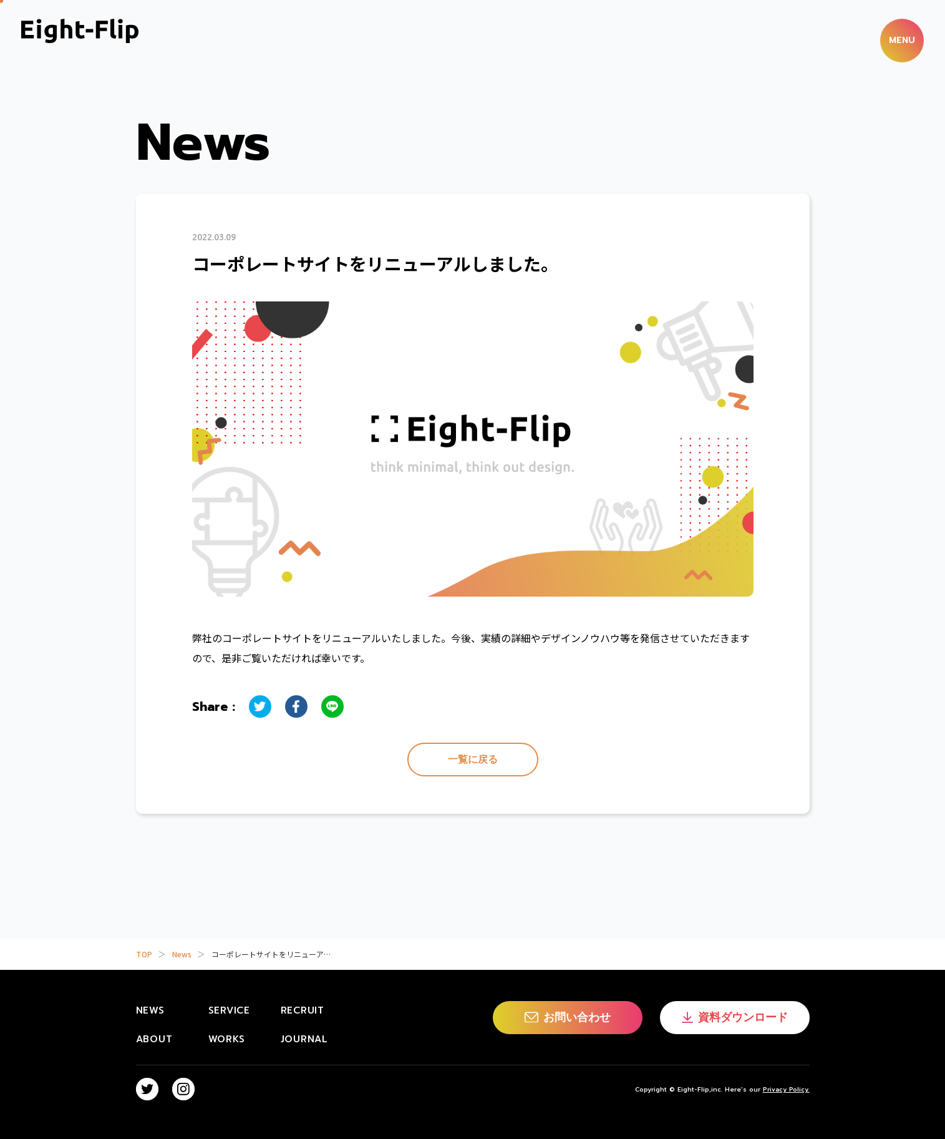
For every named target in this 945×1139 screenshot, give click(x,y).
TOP (144, 954)
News (181, 954)
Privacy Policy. (786, 1089)
